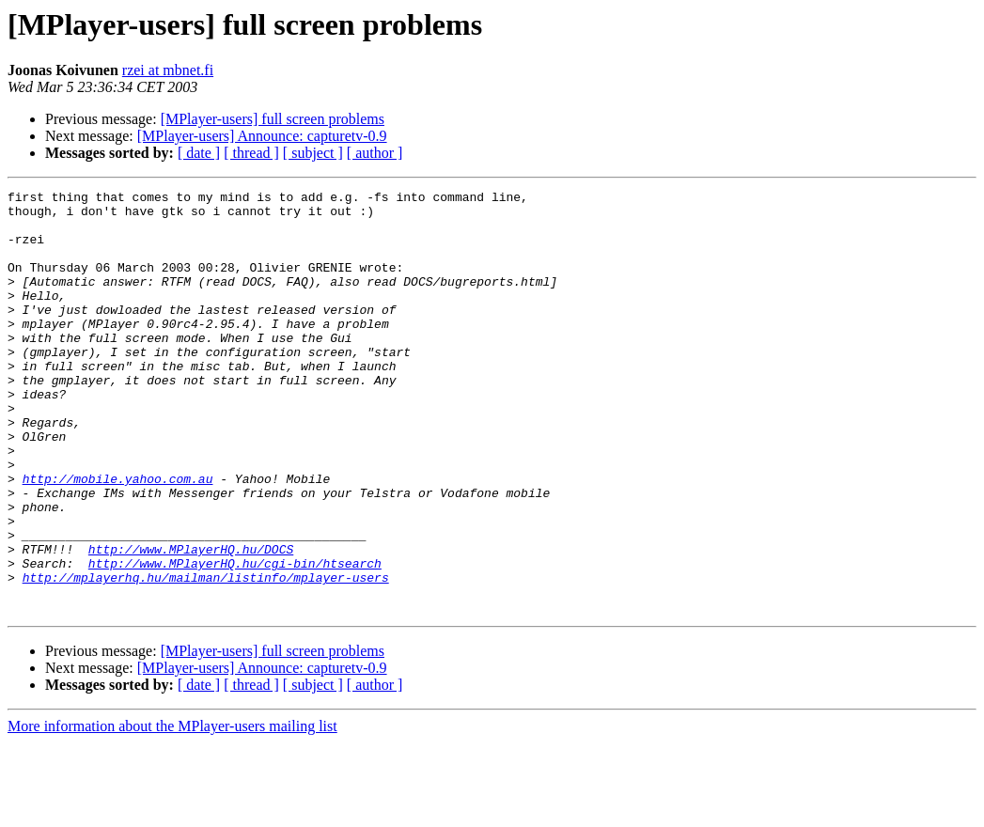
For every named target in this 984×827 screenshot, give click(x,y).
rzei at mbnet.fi (167, 70)
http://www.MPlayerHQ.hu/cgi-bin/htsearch (235, 639)
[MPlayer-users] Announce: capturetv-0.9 (262, 136)
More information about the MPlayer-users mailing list (172, 811)
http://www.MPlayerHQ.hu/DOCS (190, 622)
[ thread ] (251, 153)
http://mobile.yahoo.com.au (118, 537)
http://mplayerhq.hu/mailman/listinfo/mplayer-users (206, 656)
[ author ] (375, 153)
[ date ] (199, 153)
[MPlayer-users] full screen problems (272, 119)
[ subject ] (313, 153)
